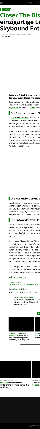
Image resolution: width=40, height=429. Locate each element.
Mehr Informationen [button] (17, 277)
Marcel (7, 36)
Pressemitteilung (20, 289)
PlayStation (13, 107)
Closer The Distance (20, 117)
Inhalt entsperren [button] (15, 282)
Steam (33, 107)
